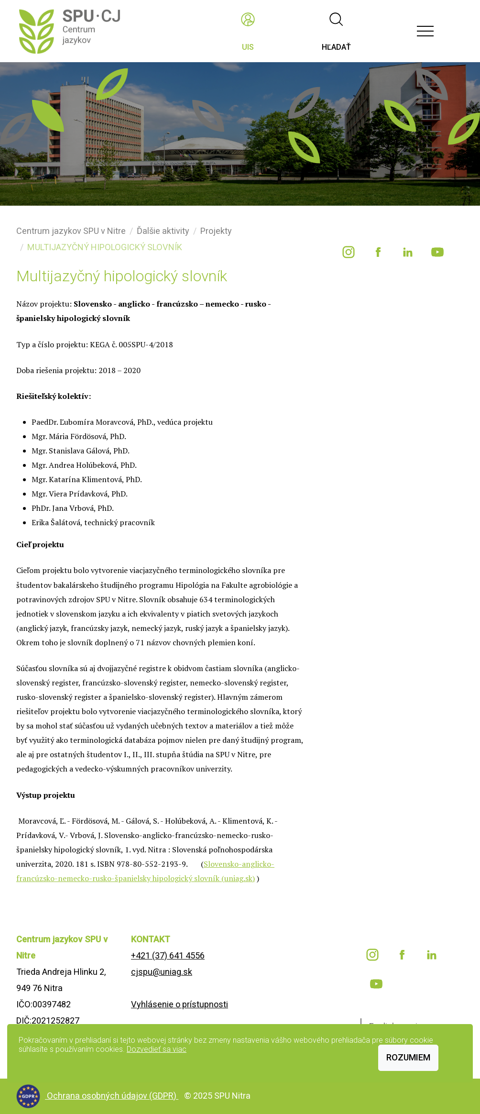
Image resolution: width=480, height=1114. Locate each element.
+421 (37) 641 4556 (168, 955)
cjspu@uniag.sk (161, 972)
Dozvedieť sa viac (156, 1049)
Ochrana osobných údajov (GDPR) (112, 1096)
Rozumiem (408, 1057)
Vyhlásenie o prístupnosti (179, 1004)
